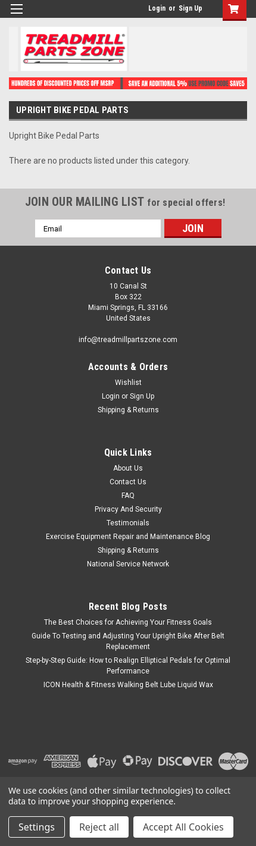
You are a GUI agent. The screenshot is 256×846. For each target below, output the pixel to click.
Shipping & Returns (128, 410)
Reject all (99, 827)
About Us (128, 468)
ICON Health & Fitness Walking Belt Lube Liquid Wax (128, 685)
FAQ (128, 495)
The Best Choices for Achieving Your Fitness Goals (128, 622)
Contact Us (128, 482)
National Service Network (128, 564)
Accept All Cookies (183, 827)
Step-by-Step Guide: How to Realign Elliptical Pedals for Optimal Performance (128, 665)
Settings (36, 827)
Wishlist (128, 382)
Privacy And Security (128, 509)
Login (157, 8)
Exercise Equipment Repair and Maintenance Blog (128, 536)
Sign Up (190, 8)
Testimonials (128, 523)
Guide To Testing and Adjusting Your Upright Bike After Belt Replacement (128, 641)
